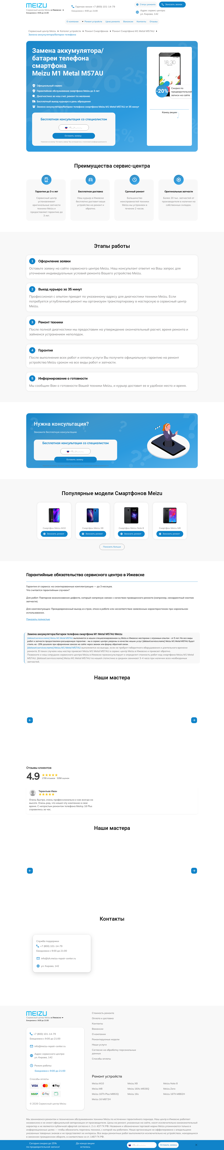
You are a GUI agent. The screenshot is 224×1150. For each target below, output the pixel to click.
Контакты (141, 21)
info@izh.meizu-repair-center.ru (56, 951)
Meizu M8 (97, 1081)
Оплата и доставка (103, 1010)
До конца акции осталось (85, 1145)
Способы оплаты (101, 1050)
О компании (72, 21)
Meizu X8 (133, 1075)
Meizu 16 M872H (101, 1091)
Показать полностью (38, 611)
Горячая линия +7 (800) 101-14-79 (95, 6)
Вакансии (128, 21)
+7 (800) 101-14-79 (61, 940)
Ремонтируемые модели (105, 1031)
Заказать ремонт (53, 525)
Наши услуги (99, 1036)
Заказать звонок (171, 4)
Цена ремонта (113, 21)
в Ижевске (57, 10)
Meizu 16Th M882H (174, 1086)
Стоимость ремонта (103, 1004)
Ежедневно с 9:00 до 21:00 (85, 11)
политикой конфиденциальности (95, 134)
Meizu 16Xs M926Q (138, 1081)
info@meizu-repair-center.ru (48, 1038)
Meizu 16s (133, 1086)
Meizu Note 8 (170, 1075)
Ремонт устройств (93, 21)
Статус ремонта (146, 4)
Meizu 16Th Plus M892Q (105, 1086)
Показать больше (112, 538)
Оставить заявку (89, 127)
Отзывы (154, 21)
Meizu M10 (98, 1075)
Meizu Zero (169, 1081)
